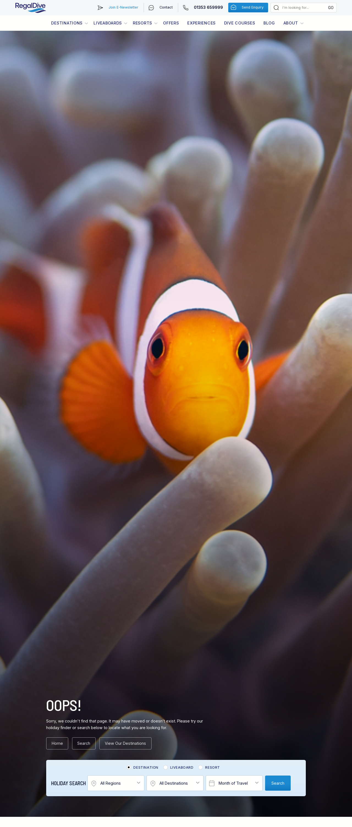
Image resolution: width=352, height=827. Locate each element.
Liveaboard (182, 767)
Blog (269, 23)
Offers (171, 23)
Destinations (66, 23)
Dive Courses (239, 23)
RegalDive (30, 7)
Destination (145, 767)
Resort (212, 767)
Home (57, 743)
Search (83, 743)
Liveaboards (108, 23)
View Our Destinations (125, 743)
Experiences (201, 23)
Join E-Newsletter (123, 7)
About (291, 23)
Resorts (142, 23)
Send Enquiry (252, 7)
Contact (166, 7)
